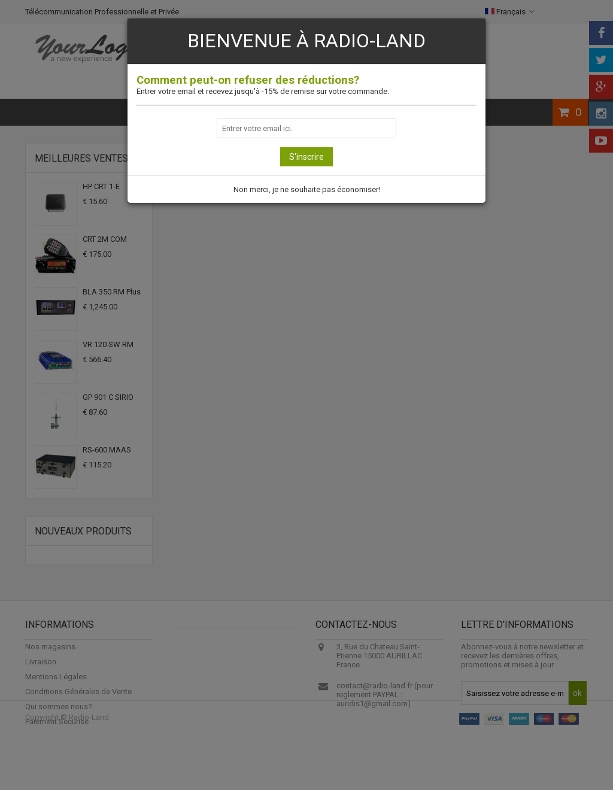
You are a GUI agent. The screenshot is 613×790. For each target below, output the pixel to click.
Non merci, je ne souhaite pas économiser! (306, 189)
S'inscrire (306, 157)
